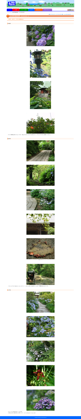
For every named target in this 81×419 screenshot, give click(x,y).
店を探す (31, 9)
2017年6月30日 (59, 14)
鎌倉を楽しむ (38, 9)
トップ (9, 9)
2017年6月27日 (52, 14)
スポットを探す (24, 9)
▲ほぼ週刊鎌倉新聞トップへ (69, 14)
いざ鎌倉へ (16, 9)
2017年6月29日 (21, 12)
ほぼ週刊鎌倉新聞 (15, 12)
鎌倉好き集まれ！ (47, 9)
